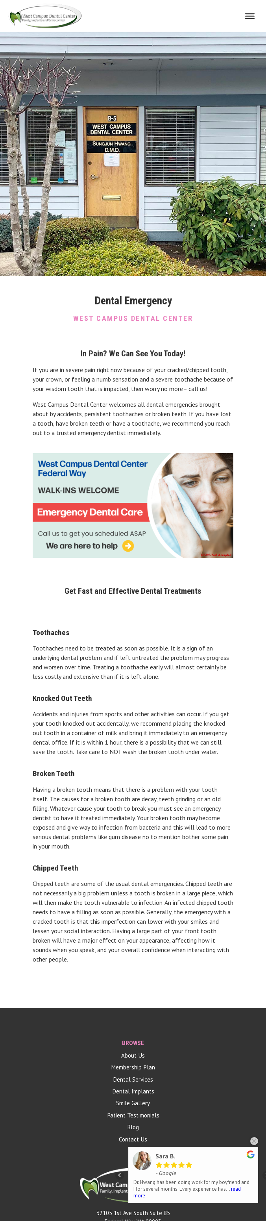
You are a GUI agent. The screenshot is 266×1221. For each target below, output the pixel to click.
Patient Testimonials (133, 1115)
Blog (133, 1127)
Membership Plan (133, 1067)
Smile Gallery (133, 1103)
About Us (133, 1055)
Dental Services (133, 1079)
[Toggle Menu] (250, 16)
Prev (119, 1175)
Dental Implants (133, 1091)
